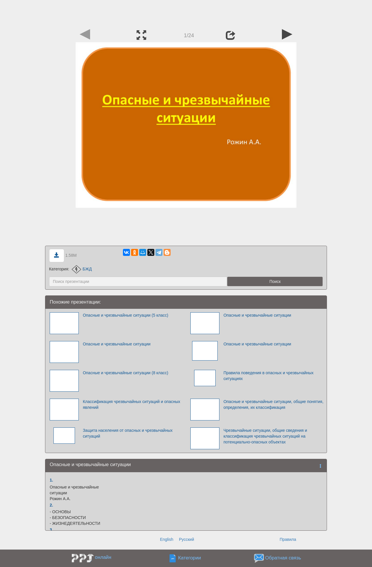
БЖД (82, 269)
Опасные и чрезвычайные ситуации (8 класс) (125, 372)
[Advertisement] (186, 13)
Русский (186, 539)
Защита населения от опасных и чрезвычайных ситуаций (128, 433)
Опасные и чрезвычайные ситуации (257, 315)
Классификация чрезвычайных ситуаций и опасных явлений (131, 404)
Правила (288, 539)
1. (51, 480)
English (166, 539)
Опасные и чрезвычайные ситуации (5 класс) (125, 315)
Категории (189, 558)
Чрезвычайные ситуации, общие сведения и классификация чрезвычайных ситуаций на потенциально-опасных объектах (265, 436)
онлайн (103, 557)
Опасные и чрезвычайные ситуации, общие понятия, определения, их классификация (273, 404)
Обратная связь (283, 558)
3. (51, 529)
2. (51, 505)
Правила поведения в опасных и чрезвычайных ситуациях (268, 375)
